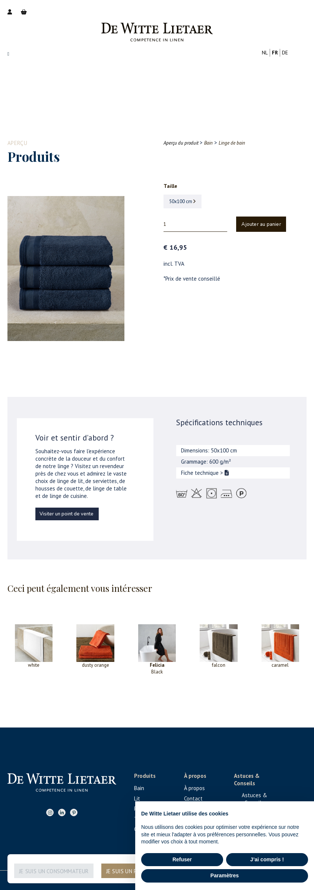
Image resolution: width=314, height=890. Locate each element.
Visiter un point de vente (66, 514)
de (285, 52)
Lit (137, 798)
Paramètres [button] (224, 875)
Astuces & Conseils (254, 799)
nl (265, 52)
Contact (193, 798)
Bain (139, 788)
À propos (194, 788)
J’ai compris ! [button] (267, 859)
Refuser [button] (182, 859)
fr (275, 52)
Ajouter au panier (261, 224)
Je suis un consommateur (54, 871)
